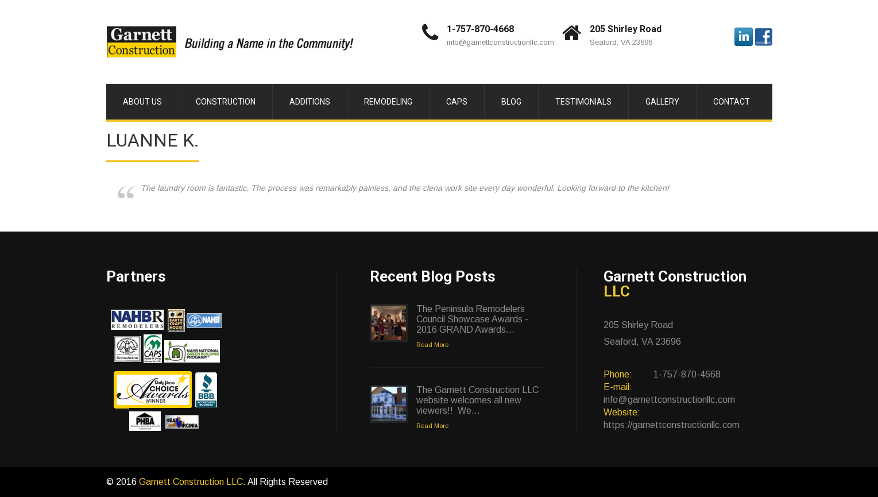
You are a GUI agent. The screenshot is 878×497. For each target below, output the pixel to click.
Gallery (662, 101)
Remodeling (388, 101)
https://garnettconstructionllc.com (672, 425)
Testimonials (583, 101)
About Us (142, 101)
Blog (511, 101)
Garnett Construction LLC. (193, 482)
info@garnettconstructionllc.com (500, 42)
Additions (309, 101)
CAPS (456, 101)
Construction (226, 101)
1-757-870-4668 (480, 29)
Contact (731, 101)
